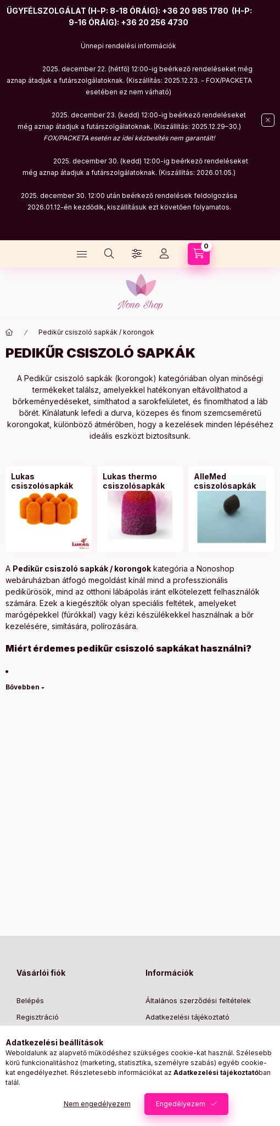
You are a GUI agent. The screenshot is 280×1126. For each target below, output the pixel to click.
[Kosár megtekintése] (199, 254)
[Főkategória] (9, 332)
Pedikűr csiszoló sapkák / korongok (96, 332)
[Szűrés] (137, 254)
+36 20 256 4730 (154, 22)
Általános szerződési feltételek (198, 1000)
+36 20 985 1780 (195, 10)
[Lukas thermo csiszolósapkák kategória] (140, 481)
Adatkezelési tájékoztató (187, 1016)
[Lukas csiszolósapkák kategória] (48, 481)
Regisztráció (37, 1016)
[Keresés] (109, 254)
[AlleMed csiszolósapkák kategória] (231, 481)
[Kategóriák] (82, 254)
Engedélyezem (180, 1104)
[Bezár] (268, 120)
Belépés (30, 1000)
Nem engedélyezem (97, 1104)
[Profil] (164, 254)
